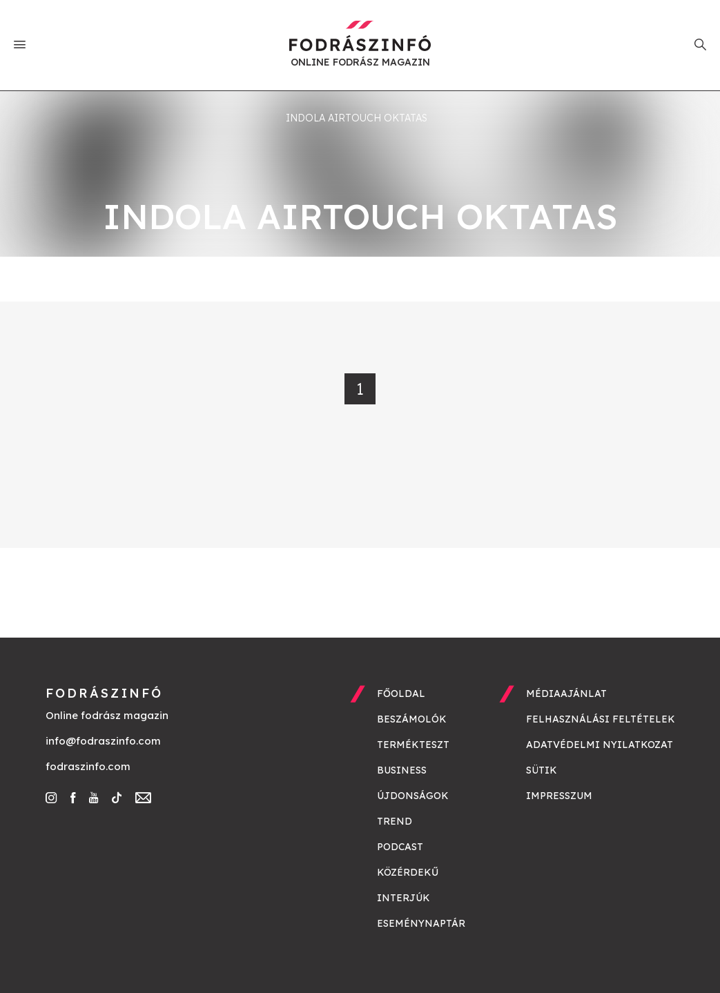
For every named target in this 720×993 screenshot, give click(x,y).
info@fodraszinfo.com (103, 740)
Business (402, 770)
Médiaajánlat (566, 693)
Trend (394, 821)
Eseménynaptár (421, 923)
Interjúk (403, 898)
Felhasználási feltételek (600, 719)
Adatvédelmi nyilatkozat (599, 744)
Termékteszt (413, 744)
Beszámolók (412, 719)
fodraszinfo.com (88, 766)
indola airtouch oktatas (356, 118)
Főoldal (401, 693)
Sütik (541, 770)
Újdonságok (413, 795)
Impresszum (559, 795)
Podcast (400, 846)
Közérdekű (407, 872)
